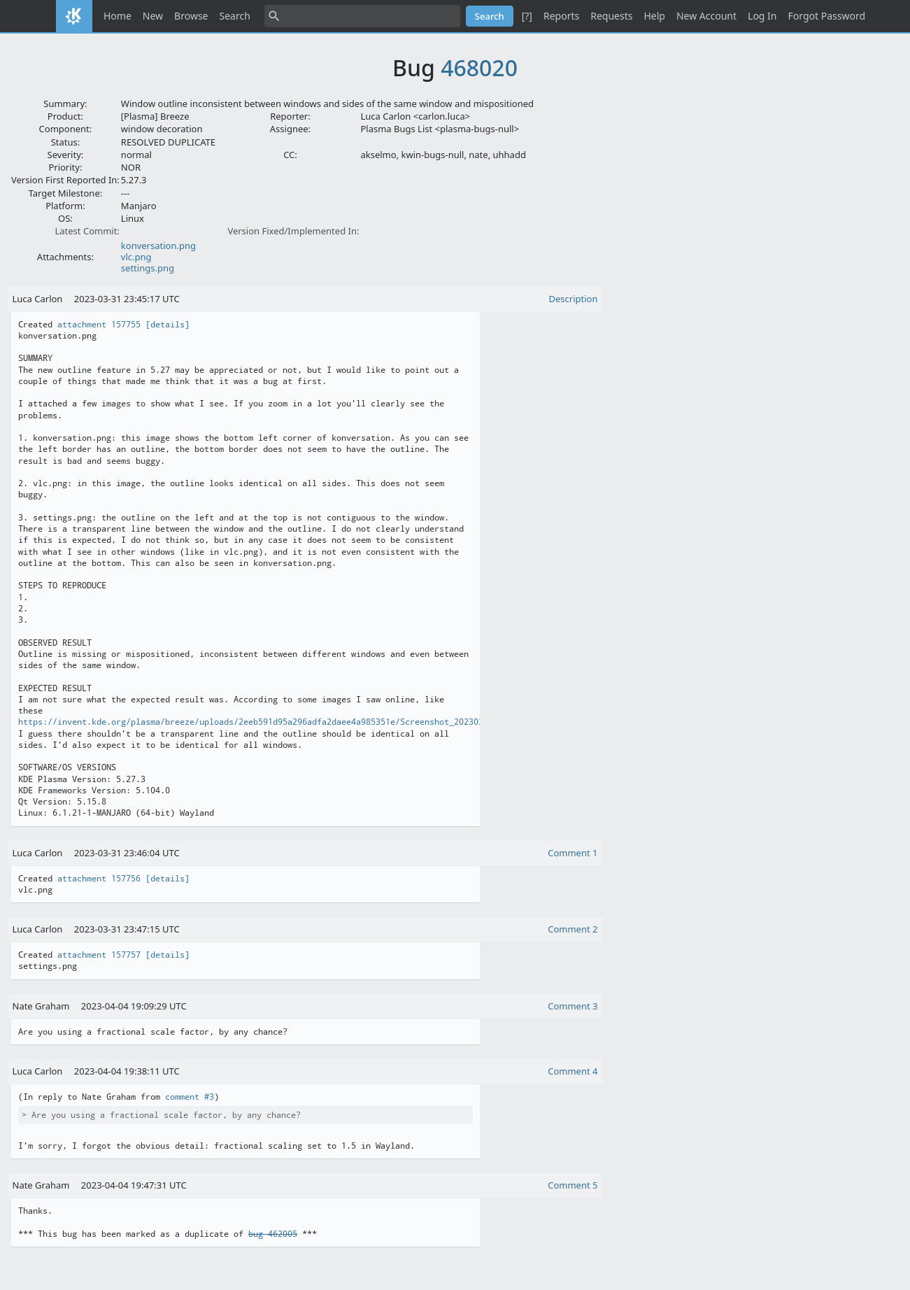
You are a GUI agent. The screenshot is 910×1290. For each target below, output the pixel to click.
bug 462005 (272, 1234)
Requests (611, 15)
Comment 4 (572, 1071)
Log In (762, 15)
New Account (706, 15)
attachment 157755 (99, 324)
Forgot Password (826, 15)
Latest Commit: (87, 231)
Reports (561, 15)
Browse (191, 15)
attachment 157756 (99, 879)
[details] (167, 324)
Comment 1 (572, 852)
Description (573, 298)
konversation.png (158, 245)
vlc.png (136, 256)
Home (117, 15)
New (153, 15)
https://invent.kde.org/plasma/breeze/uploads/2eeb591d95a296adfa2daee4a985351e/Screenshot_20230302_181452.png (282, 722)
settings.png (147, 268)
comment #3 (189, 1097)
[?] (527, 15)
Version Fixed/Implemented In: (293, 231)
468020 (479, 67)
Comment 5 (572, 1185)
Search (235, 15)
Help (654, 15)
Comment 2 (572, 929)
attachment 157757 (99, 955)
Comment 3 (572, 1006)
